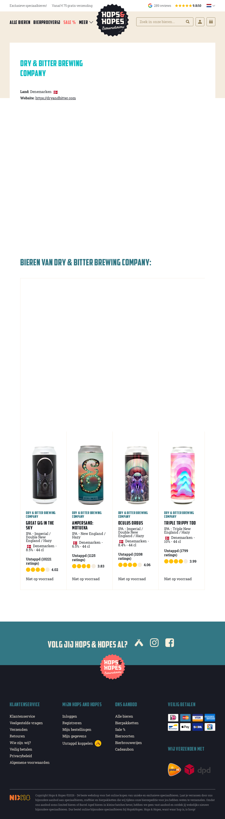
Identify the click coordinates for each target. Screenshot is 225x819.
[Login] (200, 21)
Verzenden (19, 729)
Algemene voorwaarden (30, 762)
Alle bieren (20, 22)
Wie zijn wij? (20, 742)
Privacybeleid (21, 755)
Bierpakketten (127, 723)
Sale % (70, 22)
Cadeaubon (124, 749)
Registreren (72, 723)
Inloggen (69, 716)
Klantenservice (22, 716)
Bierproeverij (46, 22)
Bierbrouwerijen (128, 742)
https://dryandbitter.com (55, 98)
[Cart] (211, 21)
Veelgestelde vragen (26, 723)
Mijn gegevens (74, 736)
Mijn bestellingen (76, 729)
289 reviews (174, 6)
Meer (86, 22)
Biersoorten (124, 736)
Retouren (17, 736)
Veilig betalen (21, 749)
